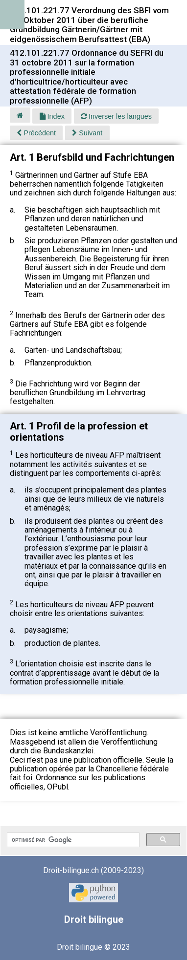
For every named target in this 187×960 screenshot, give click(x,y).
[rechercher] (72, 839)
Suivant (87, 133)
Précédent (36, 133)
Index (52, 116)
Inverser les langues (116, 116)
